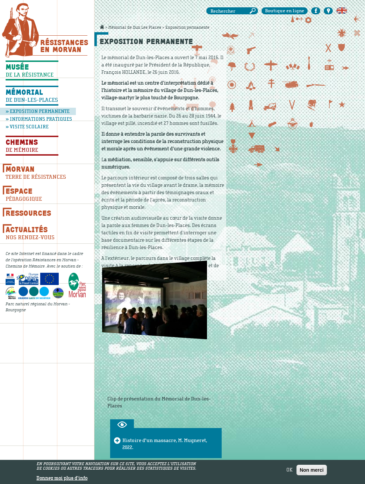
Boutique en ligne (284, 10)
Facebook (315, 10)
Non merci (311, 470)
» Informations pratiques (34, 119)
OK (289, 470)
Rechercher (254, 11)
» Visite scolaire (27, 126)
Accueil (102, 27)
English (341, 10)
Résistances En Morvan (63, 46)
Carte (328, 10)
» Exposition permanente (38, 111)
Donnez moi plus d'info (61, 478)
